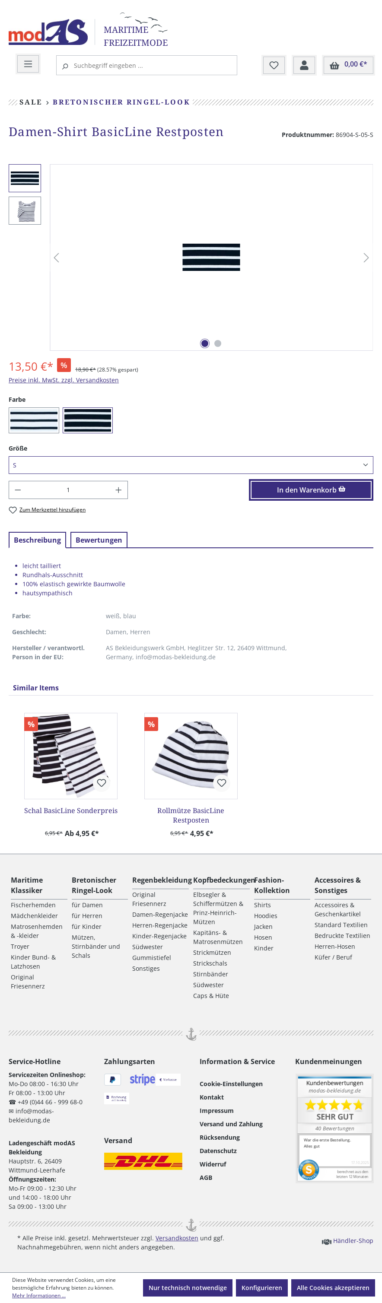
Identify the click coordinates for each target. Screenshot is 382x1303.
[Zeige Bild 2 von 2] (217, 343)
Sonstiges (146, 968)
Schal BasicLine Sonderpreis (71, 810)
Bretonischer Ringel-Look (94, 885)
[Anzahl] (68, 490)
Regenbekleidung (162, 880)
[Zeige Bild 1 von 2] (204, 343)
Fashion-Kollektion (272, 885)
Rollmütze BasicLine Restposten (190, 815)
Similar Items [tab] (36, 688)
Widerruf (213, 1164)
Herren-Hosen (335, 946)
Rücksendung (220, 1137)
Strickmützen (212, 952)
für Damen (87, 905)
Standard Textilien (341, 925)
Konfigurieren (262, 1288)
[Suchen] (66, 65)
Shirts (262, 905)
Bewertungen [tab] (99, 540)
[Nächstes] (366, 258)
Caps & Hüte (211, 996)
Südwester (147, 947)
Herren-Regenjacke (160, 925)
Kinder (264, 948)
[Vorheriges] (56, 258)
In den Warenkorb (311, 490)
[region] (191, 257)
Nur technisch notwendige (188, 1288)
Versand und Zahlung (231, 1124)
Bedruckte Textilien (342, 935)
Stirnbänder (210, 974)
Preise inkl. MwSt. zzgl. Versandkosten (64, 380)
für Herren (87, 916)
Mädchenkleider (34, 916)
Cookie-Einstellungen (231, 1084)
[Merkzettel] (274, 65)
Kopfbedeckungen (224, 880)
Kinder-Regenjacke (159, 936)
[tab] (37, 540)
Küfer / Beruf (333, 957)
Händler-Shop (347, 1240)
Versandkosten (177, 1238)
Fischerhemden (33, 905)
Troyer (20, 946)
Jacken (263, 926)
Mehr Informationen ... (39, 1295)
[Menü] (28, 64)
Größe (18, 448)
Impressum (217, 1110)
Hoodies (265, 916)
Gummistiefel (151, 957)
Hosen (263, 937)
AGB (206, 1177)
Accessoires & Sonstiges (338, 885)
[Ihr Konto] (304, 65)
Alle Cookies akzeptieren (333, 1288)
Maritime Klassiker (27, 885)
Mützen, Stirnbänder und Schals (96, 946)
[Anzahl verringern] (18, 490)
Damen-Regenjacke (160, 914)
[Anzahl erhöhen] (119, 490)
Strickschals (210, 963)
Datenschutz (218, 1151)
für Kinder (87, 926)
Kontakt (212, 1097)
